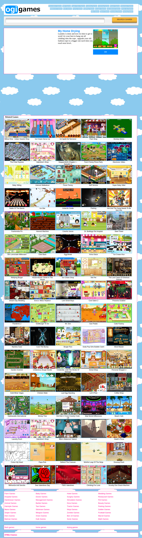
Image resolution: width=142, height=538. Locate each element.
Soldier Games (104, 509)
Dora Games (72, 503)
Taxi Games (40, 506)
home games (41, 527)
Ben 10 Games (73, 516)
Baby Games (41, 494)
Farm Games (10, 494)
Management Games (44, 500)
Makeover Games (56, 9)
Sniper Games (10, 513)
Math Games (103, 519)
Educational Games (113, 9)
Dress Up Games (127, 9)
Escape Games (100, 9)
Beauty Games (104, 503)
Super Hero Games (78, 6)
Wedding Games (105, 494)
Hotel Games (72, 494)
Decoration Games (55, 6)
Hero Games (10, 516)
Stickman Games (43, 509)
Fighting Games (88, 9)
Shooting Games (116, 11)
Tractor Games (73, 506)
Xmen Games (41, 516)
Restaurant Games (105, 497)
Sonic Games (72, 519)
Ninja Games (72, 509)
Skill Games (67, 6)
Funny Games (77, 9)
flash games (9, 527)
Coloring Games (103, 6)
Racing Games (128, 11)
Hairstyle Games (11, 506)
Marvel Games (104, 516)
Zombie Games (73, 513)
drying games (72, 527)
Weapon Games (42, 513)
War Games (95, 11)
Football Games (104, 513)
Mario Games (10, 509)
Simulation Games (74, 500)
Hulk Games (41, 519)
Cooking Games (91, 6)
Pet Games (102, 500)
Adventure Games (127, 6)
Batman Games (11, 519)
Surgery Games (73, 497)
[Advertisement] (27, 48)
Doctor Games (41, 497)
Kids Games (67, 9)
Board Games (115, 6)
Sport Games (104, 11)
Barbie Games (41, 503)
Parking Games (104, 506)
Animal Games (10, 503)
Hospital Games (11, 497)
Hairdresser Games (12, 500)
